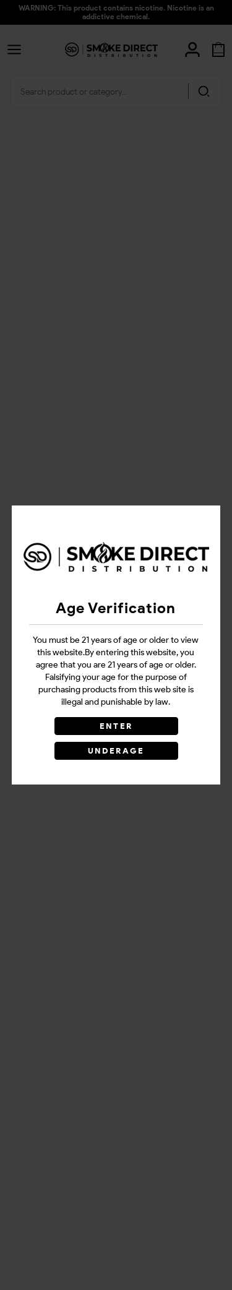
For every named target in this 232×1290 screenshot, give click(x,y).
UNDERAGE (116, 750)
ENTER (116, 726)
